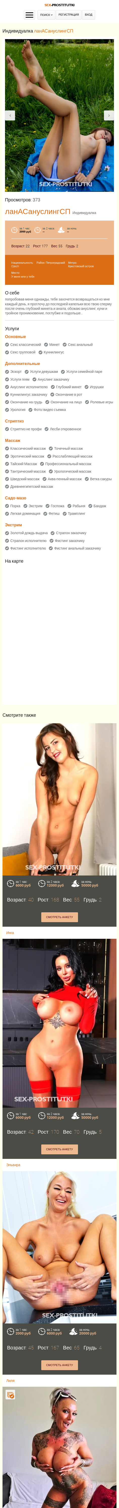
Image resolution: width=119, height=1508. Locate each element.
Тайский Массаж (23, 464)
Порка (15, 506)
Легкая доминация (25, 513)
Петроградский (55, 262)
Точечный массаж (68, 448)
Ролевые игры (101, 402)
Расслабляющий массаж (73, 456)
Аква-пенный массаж (65, 479)
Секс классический (25, 345)
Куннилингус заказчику (28, 395)
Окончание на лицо (66, 402)
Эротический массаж (27, 456)
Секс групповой (22, 352)
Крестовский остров (81, 266)
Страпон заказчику (71, 533)
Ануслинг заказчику (53, 379)
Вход (88, 14)
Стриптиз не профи (26, 429)
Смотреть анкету (59, 917)
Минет (54, 345)
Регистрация (69, 14)
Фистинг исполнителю (28, 548)
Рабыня (79, 506)
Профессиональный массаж (68, 464)
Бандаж (100, 506)
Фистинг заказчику (70, 541)
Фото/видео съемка (50, 410)
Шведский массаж (24, 479)
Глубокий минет (69, 387)
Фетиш (54, 513)
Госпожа (57, 506)
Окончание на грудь (26, 402)
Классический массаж (28, 448)
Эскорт (16, 372)
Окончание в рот (69, 395)
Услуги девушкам (44, 372)
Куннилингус (54, 352)
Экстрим (36, 506)
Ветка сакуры (101, 479)
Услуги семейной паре (84, 372)
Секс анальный (80, 345)
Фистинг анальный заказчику (77, 548)
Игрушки (97, 387)
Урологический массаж (72, 471)
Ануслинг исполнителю (29, 387)
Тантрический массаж (28, 471)
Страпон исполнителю (28, 541)
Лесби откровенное (65, 429)
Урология (17, 410)
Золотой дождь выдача (29, 533)
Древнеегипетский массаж (31, 487)
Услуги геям (19, 379)
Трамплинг (76, 513)
